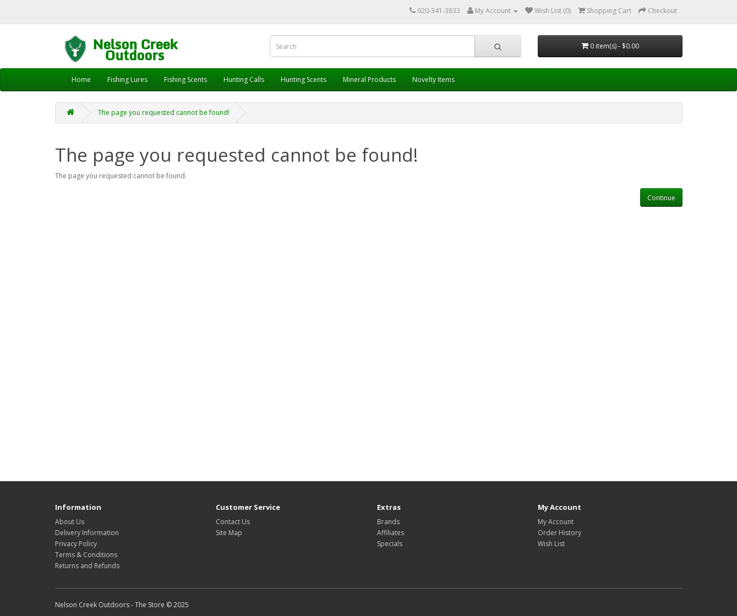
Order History (559, 532)
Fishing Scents (185, 79)
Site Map (229, 532)
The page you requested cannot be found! (164, 112)
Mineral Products (369, 79)
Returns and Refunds (87, 565)
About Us (69, 521)
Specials (389, 543)
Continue (661, 197)
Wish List (551, 543)
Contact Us (233, 521)
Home (81, 79)
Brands (388, 521)
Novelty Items (433, 79)
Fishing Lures (127, 79)
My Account (556, 521)
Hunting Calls (243, 79)
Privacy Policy (76, 543)
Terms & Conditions (86, 554)
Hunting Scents (303, 79)
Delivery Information (87, 532)
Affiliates (390, 532)
